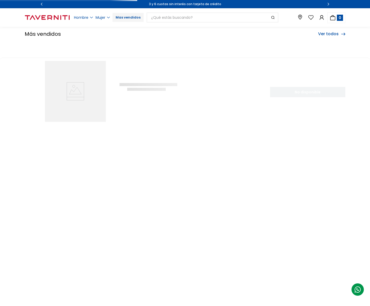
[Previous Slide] (41, 4)
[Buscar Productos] (273, 17)
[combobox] (220, 17)
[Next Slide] (328, 4)
